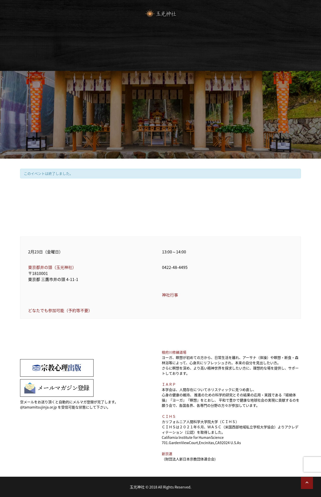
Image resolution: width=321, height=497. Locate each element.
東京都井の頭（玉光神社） (52, 267)
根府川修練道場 (174, 352)
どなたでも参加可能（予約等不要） (60, 310)
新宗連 (167, 453)
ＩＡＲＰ (169, 384)
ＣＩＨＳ (169, 416)
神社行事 (170, 295)
